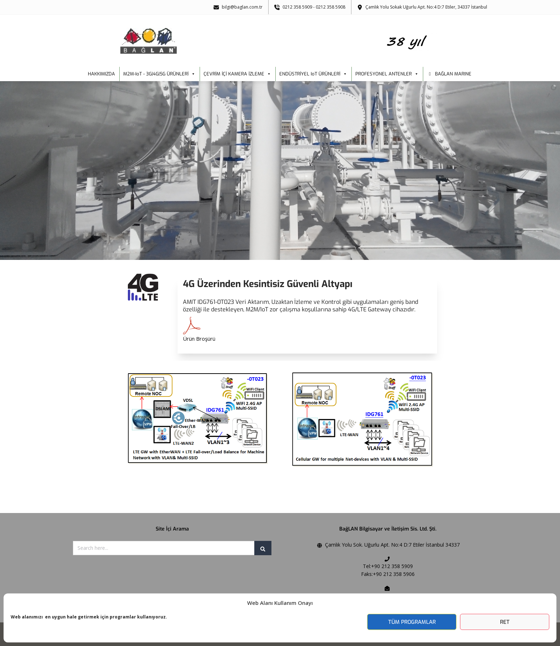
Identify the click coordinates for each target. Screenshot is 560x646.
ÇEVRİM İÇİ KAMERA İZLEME (237, 74)
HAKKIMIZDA (101, 74)
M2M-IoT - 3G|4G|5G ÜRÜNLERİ (159, 74)
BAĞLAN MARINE (453, 74)
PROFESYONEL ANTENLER (387, 74)
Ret (505, 622)
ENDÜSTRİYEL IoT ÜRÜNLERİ (313, 74)
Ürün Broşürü (199, 338)
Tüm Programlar (412, 622)
